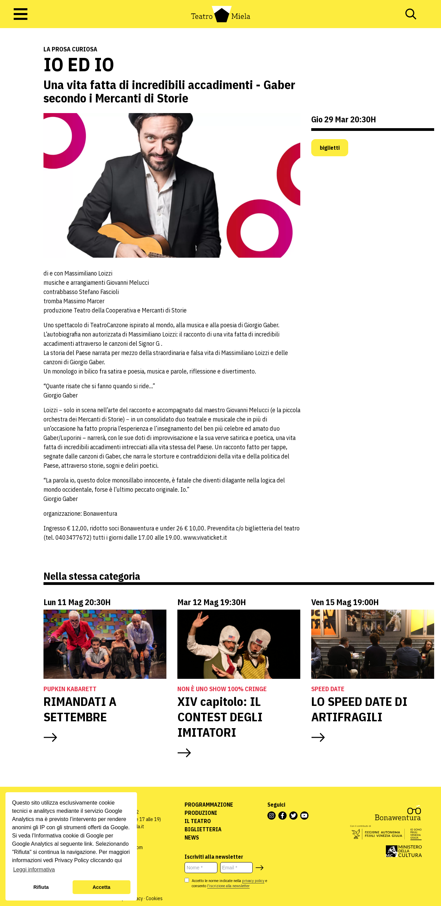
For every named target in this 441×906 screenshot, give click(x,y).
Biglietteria (203, 829)
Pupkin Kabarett (70, 689)
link (88, 844)
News (192, 837)
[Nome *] (201, 867)
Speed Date (327, 689)
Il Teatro (198, 821)
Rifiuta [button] (41, 887)
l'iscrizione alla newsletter (228, 885)
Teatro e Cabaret (22, 93)
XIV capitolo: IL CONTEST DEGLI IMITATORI (220, 716)
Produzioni (201, 812)
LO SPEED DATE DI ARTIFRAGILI (359, 709)
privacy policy (253, 880)
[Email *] (236, 867)
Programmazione (209, 804)
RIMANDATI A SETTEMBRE (79, 709)
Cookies (154, 898)
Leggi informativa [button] (34, 869)
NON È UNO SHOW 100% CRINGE (222, 689)
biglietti (330, 147)
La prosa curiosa (70, 49)
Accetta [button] (101, 887)
